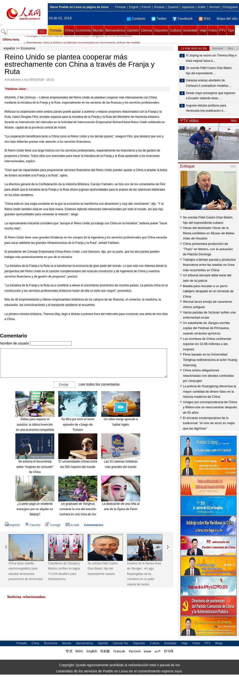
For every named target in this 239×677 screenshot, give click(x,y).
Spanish (173, 7)
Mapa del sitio (227, 19)
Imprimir (12, 525)
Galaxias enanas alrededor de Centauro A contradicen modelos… (208, 83)
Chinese (120, 7)
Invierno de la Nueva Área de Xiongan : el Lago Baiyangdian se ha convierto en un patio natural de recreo (144, 574)
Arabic (202, 7)
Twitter (159, 19)
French (146, 7)
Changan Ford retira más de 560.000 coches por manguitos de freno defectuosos (79, 39)
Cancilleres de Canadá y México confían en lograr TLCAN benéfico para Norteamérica (64, 571)
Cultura (175, 30)
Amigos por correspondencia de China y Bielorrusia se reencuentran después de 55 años (210, 407)
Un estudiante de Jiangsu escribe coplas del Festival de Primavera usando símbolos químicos (206, 328)
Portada (55, 30)
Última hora (11, 39)
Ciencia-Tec (120, 643)
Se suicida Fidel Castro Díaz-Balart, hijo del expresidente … (209, 70)
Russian (159, 7)
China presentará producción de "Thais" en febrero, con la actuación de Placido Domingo (208, 249)
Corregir (52, 525)
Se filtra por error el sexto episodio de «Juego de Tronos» (77, 424)
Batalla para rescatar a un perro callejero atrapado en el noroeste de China (208, 291)
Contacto (136, 19)
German (214, 7)
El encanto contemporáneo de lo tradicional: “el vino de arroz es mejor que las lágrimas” (209, 423)
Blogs (219, 643)
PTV (222, 30)
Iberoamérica (115, 30)
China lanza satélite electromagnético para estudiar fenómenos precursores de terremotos (26, 571)
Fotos (213, 30)
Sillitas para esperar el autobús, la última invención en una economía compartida (35, 424)
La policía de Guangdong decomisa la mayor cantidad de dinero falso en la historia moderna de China (209, 391)
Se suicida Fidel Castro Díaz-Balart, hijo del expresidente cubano (103, 569)
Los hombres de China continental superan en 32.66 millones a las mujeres (207, 344)
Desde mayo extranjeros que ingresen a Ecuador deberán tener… (210, 95)
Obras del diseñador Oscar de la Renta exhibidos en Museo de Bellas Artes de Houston (208, 233)
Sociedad (190, 30)
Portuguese (230, 7)
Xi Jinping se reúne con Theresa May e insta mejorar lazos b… (211, 58)
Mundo (98, 30)
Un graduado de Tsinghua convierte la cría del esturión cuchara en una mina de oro (78, 509)
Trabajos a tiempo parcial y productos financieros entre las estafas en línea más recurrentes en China (209, 265)
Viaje (203, 30)
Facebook (182, 19)
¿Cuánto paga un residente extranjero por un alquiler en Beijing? (35, 509)
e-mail (72, 525)
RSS (205, 19)
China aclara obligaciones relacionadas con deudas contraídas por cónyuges (208, 375)
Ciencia (146, 30)
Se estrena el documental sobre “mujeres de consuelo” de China (34, 467)
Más (234, 120)
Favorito (32, 525)
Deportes (161, 30)
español (9, 48)
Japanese (188, 7)
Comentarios (93, 525)
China (69, 30)
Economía (83, 30)
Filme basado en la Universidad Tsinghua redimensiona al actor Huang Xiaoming (210, 360)
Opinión (133, 30)
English (134, 7)
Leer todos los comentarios (99, 384)
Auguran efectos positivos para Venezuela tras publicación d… (206, 108)
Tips (231, 30)
